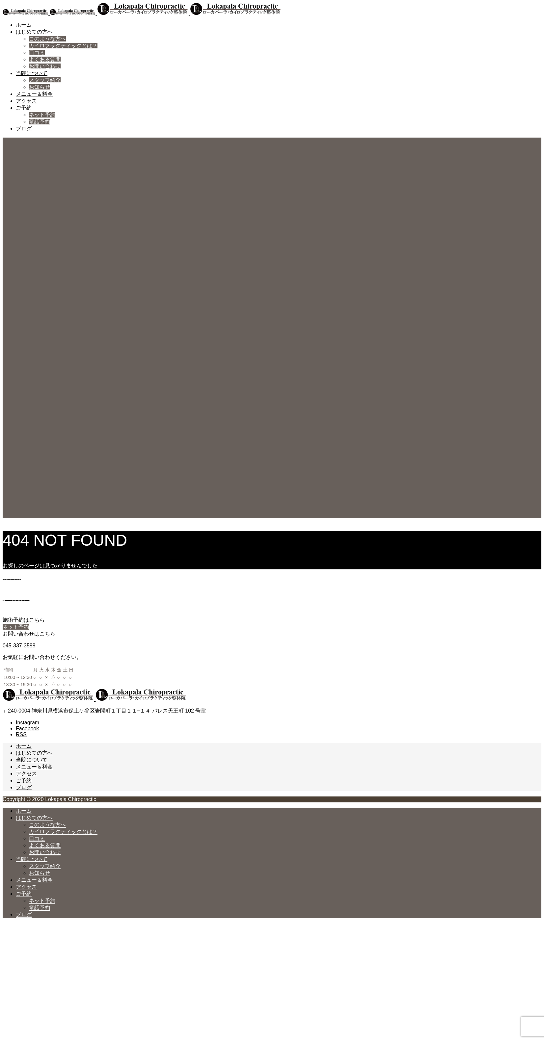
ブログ (24, 128)
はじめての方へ (34, 32)
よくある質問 (45, 59)
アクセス (26, 101)
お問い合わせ (45, 66)
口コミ (37, 52)
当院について (31, 73)
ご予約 (24, 108)
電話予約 (39, 121)
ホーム (24, 25)
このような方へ (47, 38)
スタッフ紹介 (45, 80)
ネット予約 (42, 114)
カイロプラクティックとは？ (63, 45)
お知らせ (39, 87)
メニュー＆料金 (34, 94)
